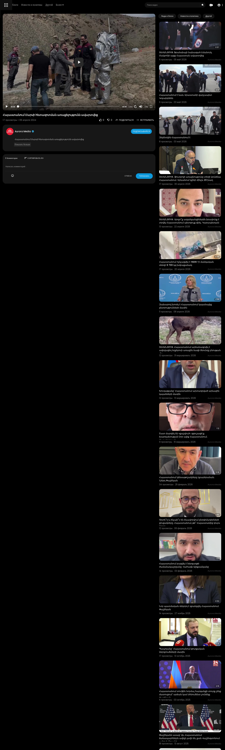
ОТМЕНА (140, 176)
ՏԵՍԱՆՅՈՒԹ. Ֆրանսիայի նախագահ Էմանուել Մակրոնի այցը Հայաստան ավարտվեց (193, 50)
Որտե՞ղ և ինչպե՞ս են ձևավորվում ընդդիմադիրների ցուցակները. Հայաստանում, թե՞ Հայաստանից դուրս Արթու (195, 460)
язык (20, 107)
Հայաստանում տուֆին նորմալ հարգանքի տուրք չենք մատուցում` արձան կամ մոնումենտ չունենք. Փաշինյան (196, 608)
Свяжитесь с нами (19, 103)
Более (103, 5)
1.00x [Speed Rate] (143, 107)
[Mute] (153, 106)
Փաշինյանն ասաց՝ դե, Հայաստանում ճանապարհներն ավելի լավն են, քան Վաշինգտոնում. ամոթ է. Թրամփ (193, 646)
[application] (106, 62)
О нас (6, 103)
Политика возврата (12, 89)
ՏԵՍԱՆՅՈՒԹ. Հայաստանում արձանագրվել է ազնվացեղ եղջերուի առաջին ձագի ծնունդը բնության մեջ (196, 308)
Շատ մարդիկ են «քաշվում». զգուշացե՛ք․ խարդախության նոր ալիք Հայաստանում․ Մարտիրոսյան (196, 383)
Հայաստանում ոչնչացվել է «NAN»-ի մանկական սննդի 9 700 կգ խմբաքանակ (195, 233)
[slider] (96, 106)
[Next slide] (217, 16)
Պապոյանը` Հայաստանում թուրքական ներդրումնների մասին (194, 570)
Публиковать (157, 176)
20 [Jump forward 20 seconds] (148, 106)
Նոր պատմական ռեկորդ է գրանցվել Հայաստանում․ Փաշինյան (193, 533)
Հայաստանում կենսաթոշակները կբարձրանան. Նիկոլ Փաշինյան (191, 420)
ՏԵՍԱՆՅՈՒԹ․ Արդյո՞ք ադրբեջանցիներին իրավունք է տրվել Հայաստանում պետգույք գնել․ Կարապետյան (195, 196)
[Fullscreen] (163, 106)
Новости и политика (75, 5)
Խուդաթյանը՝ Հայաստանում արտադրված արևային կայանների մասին (196, 345)
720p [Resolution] (159, 107)
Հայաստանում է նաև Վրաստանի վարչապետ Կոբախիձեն (191, 86)
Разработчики (10, 107)
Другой (92, 5)
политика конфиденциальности (18, 100)
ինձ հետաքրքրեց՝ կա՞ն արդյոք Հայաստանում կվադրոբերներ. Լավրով (194, 720)
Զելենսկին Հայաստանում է (187, 121)
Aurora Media (67, 131)
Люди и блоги (54, 5)
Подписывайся (154, 131)
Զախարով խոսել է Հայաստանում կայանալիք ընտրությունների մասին (193, 270)
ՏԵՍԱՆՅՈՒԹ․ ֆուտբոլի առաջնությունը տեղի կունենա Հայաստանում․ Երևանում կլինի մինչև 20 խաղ (195, 158)
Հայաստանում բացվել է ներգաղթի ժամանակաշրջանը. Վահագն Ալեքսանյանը (192, 496)
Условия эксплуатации (14, 96)
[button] (219, 5)
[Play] (48, 106)
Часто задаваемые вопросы (17, 93)
